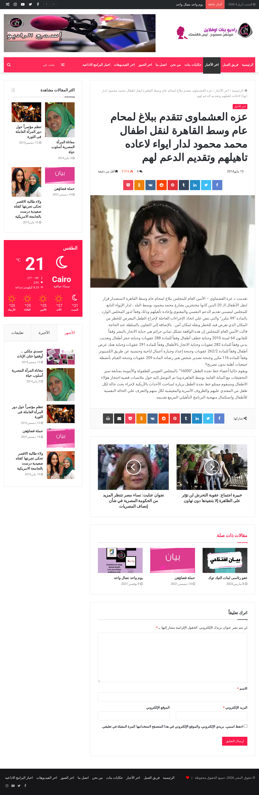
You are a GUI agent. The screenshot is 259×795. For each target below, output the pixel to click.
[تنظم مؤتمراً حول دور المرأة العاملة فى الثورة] (26, 112)
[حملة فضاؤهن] (172, 560)
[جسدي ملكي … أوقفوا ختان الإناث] (61, 357)
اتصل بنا (161, 65)
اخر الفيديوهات (124, 65)
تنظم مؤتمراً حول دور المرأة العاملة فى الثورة (28, 132)
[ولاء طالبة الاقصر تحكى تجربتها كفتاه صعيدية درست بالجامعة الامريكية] (26, 182)
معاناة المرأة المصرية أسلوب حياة (63, 147)
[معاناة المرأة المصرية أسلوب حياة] (60, 119)
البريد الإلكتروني (235, 707)
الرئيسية (247, 65)
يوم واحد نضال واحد (128, 578)
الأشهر (69, 332)
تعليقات (17, 332)
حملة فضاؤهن (193, 4)
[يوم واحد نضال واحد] (120, 560)
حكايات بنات (192, 65)
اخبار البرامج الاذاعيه (96, 65)
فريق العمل (230, 65)
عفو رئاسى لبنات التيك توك (227, 578)
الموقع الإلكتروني (158, 707)
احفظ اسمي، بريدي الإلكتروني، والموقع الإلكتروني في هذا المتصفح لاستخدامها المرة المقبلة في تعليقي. (172, 726)
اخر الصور (145, 65)
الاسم (242, 688)
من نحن (175, 65)
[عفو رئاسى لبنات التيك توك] (225, 560)
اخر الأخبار (212, 65)
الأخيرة (44, 332)
